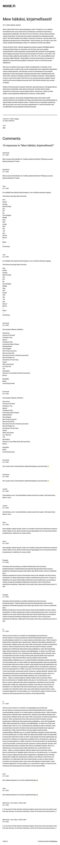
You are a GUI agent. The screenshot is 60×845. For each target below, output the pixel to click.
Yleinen (17, 119)
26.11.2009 (6, 155)
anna (4, 774)
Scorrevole (6, 323)
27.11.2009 (6, 562)
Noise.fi (9, 6)
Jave (4, 186)
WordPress (53, 841)
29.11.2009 (6, 776)
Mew (4, 127)
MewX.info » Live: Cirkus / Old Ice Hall (14, 803)
